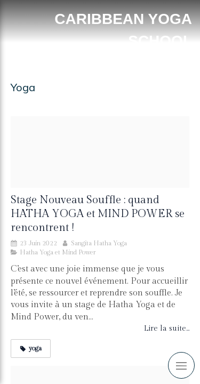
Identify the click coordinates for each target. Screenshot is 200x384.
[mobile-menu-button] (181, 365)
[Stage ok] (100, 152)
